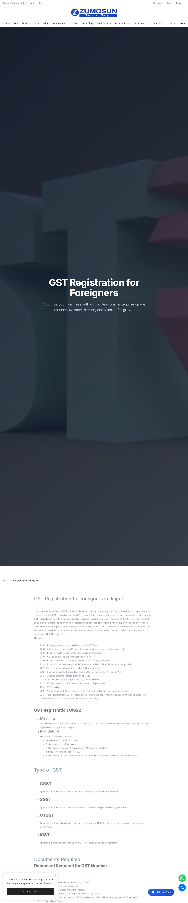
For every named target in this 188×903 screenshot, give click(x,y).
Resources (140, 23)
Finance (26, 23)
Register (180, 3)
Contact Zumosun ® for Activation (19, 3)
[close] (55, 875)
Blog (40, 3)
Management (59, 23)
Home (5, 580)
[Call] (182, 887)
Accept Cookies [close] (30, 891)
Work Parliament (123, 23)
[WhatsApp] (182, 878)
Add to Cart (161, 892)
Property (74, 23)
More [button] (183, 23)
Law (16, 23)
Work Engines (104, 23)
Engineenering (41, 23)
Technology (87, 23)
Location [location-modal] (158, 3)
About (173, 23)
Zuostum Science (158, 23)
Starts (7, 23)
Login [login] (169, 3)
